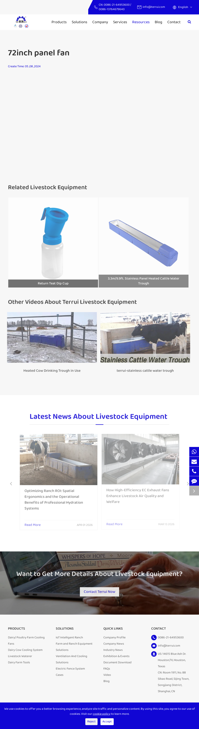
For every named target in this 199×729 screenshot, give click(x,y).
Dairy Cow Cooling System (25, 650)
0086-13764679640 (112, 9)
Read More (32, 522)
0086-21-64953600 (117, 4)
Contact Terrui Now (99, 591)
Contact (174, 22)
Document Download (117, 663)
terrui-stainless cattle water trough (143, 371)
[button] (11, 484)
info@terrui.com (154, 6)
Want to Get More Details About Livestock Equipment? (99, 575)
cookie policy (101, 713)
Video (107, 675)
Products (59, 22)
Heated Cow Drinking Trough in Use (49, 371)
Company (100, 22)
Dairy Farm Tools (19, 663)
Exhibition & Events (116, 656)
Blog (158, 22)
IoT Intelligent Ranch (69, 638)
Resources (141, 22)
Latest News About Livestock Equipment (98, 419)
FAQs (106, 669)
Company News (113, 644)
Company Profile (114, 638)
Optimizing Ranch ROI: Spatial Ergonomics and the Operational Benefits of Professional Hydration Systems (53, 497)
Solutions (79, 22)
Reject (91, 721)
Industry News (113, 650)
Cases (59, 675)
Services (120, 22)
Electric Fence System (70, 669)
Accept (107, 721)
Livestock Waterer (20, 656)
